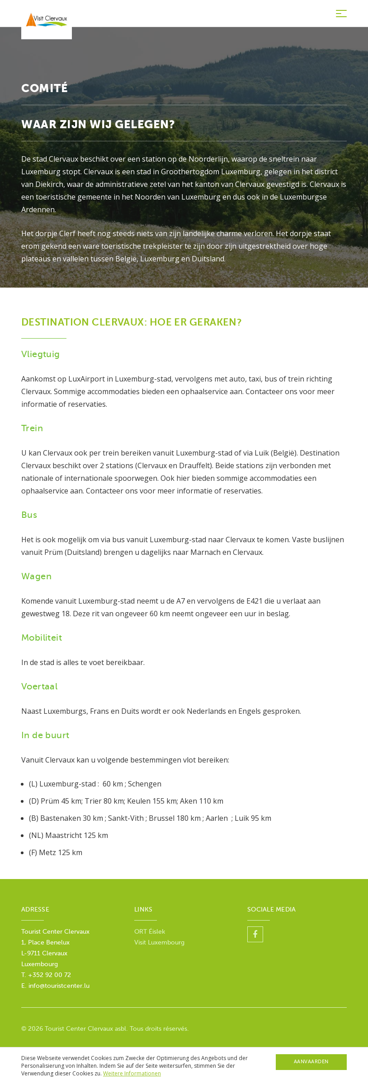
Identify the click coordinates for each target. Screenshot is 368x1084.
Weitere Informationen (132, 1073)
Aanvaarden (311, 1061)
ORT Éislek (149, 931)
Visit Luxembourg (159, 942)
